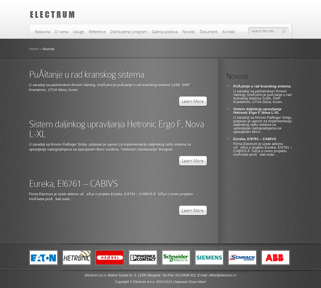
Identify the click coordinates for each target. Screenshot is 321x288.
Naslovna (42, 32)
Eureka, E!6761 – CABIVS (73, 184)
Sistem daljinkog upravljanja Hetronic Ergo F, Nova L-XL (116, 129)
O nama (61, 32)
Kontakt (228, 32)
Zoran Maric (197, 282)
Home (34, 49)
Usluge (78, 32)
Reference (97, 32)
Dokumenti (209, 32)
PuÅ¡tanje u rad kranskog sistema (86, 74)
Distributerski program (128, 32)
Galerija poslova (165, 32)
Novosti (188, 32)
